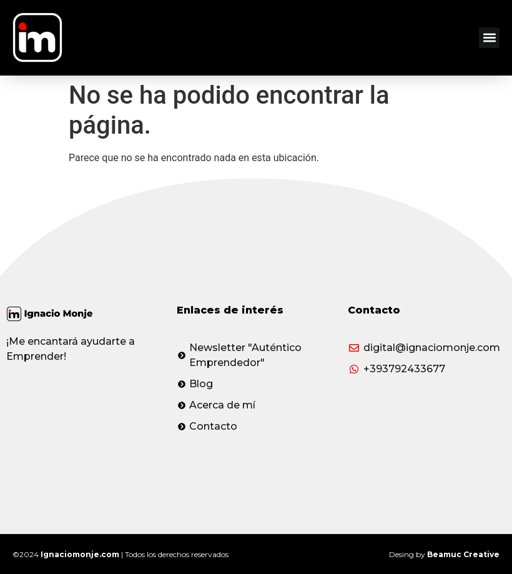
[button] (489, 37)
